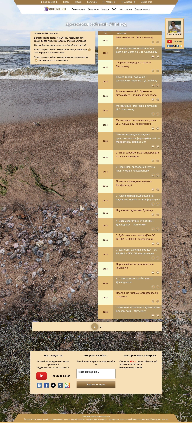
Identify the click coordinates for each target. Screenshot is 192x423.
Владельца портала (140, 419)
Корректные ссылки (159, 419)
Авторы (109, 2)
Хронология (49, 2)
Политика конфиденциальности (96, 416)
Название (121, 33)
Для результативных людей (36, 419)
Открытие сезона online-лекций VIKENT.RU (138, 364)
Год (105, 33)
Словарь (128, 2)
